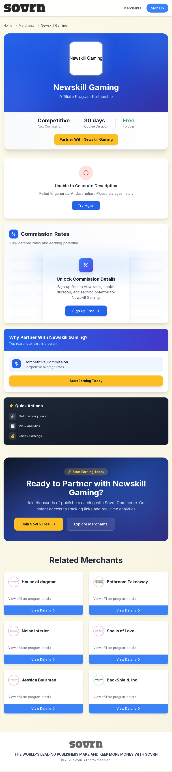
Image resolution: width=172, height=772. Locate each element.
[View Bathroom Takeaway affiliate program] (128, 589)
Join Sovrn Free (39, 525)
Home (8, 25)
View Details (43, 611)
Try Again (86, 205)
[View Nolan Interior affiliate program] (43, 638)
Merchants (132, 8)
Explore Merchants (91, 525)
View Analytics (24, 426)
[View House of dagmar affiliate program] (43, 589)
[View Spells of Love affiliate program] (128, 638)
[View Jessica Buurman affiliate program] (43, 687)
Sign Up (157, 8)
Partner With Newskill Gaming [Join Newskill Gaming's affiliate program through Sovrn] (86, 139)
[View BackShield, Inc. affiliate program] (128, 687)
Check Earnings (25, 436)
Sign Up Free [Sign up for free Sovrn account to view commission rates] (86, 311)
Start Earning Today (86, 381)
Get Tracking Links (27, 417)
